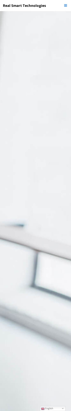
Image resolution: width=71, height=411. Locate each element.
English (47, 408)
